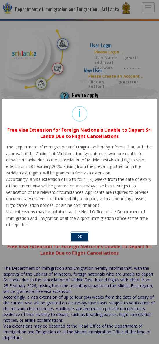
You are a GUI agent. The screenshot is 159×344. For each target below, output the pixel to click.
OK (79, 237)
